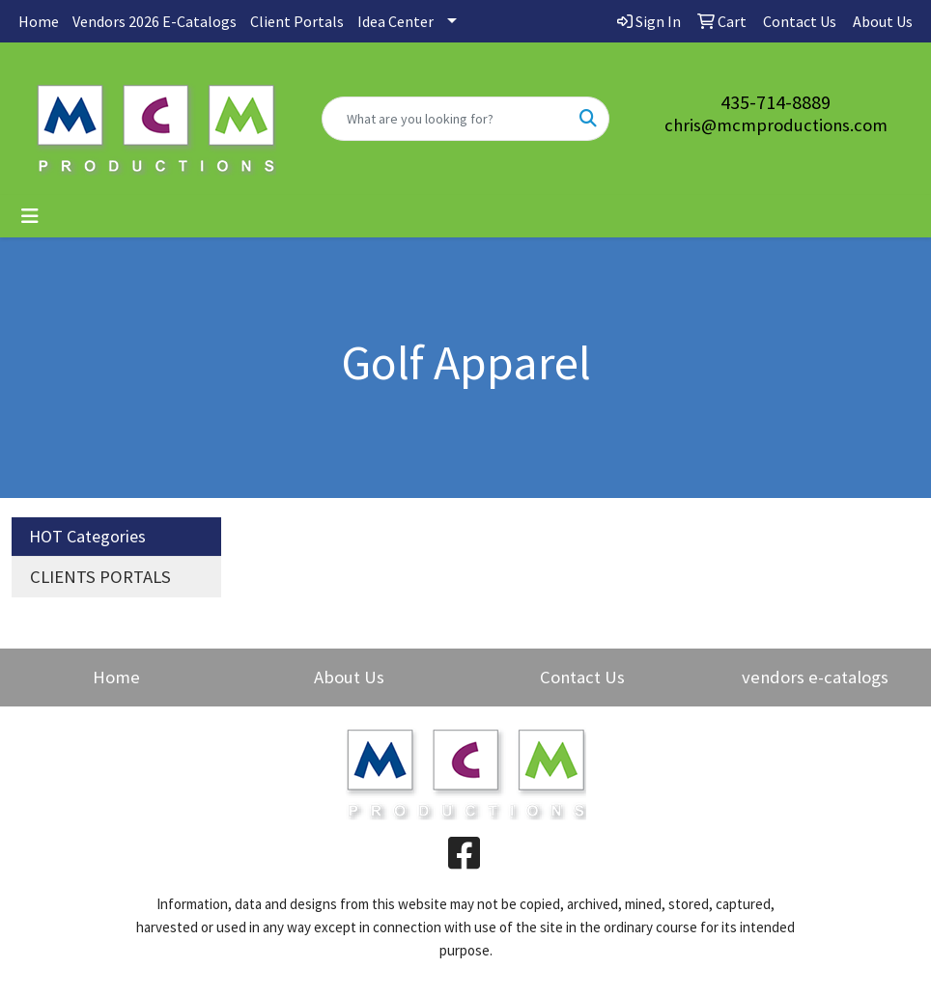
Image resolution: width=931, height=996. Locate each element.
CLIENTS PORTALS (100, 577)
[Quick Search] (445, 119)
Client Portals (297, 21)
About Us (349, 677)
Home (38, 21)
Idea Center (395, 21)
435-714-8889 (775, 102)
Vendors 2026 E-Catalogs (154, 21)
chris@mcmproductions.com (776, 125)
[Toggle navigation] (30, 216)
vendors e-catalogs (815, 677)
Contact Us (582, 677)
